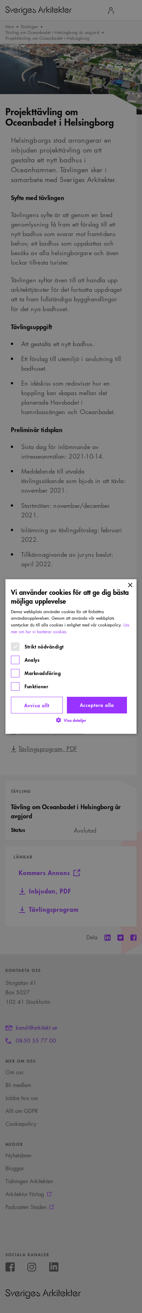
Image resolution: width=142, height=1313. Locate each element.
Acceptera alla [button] (97, 705)
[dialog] (71, 656)
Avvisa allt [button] (36, 705)
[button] (71, 720)
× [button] (129, 585)
